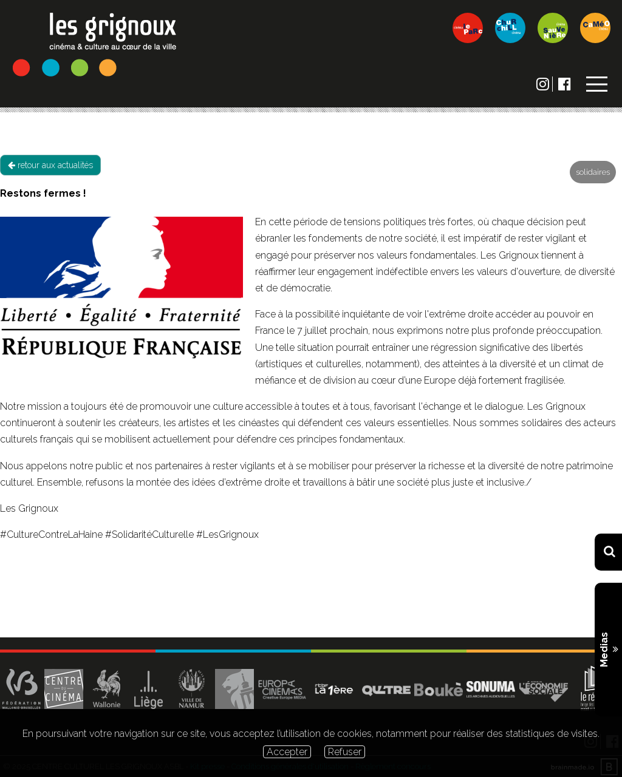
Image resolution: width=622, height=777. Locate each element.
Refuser (344, 752)
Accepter (287, 752)
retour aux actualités (50, 165)
